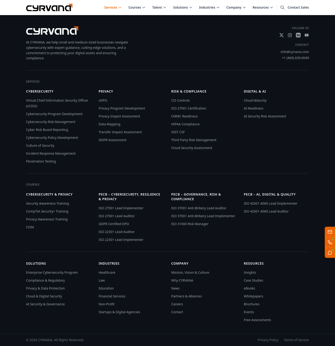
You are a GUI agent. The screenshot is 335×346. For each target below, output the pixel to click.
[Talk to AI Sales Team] (330, 242)
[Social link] (281, 35)
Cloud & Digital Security (44, 296)
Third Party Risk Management (193, 140)
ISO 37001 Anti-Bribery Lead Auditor (198, 208)
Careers (177, 304)
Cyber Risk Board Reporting (47, 129)
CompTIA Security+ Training (47, 211)
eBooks (249, 288)
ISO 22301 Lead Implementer (121, 239)
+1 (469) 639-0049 (295, 58)
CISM (30, 227)
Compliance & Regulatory (45, 280)
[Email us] (330, 232)
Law (102, 280)
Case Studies (253, 280)
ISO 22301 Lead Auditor (117, 232)
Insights (250, 272)
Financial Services (112, 296)
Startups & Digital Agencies (119, 312)
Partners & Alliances (186, 296)
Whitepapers (253, 296)
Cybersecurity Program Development (54, 114)
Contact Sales (298, 7)
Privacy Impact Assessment (119, 116)
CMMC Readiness (184, 116)
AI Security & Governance (45, 304)
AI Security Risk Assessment (265, 116)
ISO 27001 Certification (188, 108)
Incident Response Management (51, 153)
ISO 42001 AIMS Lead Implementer (270, 203)
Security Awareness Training (47, 203)
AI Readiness (253, 108)
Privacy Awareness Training (47, 219)
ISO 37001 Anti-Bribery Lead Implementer (203, 216)
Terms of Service (296, 340)
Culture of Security (40, 145)
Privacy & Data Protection (45, 288)
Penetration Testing (41, 161)
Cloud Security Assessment (191, 148)
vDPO (103, 100)
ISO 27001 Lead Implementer (121, 208)
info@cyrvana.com (295, 52)
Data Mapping (109, 124)
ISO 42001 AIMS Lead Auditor (266, 211)
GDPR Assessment (113, 140)
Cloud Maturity (255, 100)
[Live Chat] (330, 253)
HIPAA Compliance (185, 124)
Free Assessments (257, 320)
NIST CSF (178, 132)
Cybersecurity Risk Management (50, 122)
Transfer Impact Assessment (120, 132)
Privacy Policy (268, 340)
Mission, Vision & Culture (190, 272)
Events (249, 312)
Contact (177, 312)
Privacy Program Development (122, 108)
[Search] (282, 7)
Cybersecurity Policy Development (52, 137)
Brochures (251, 304)
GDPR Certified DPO (114, 224)
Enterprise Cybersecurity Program (52, 272)
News (175, 288)
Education (106, 288)
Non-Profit (106, 304)
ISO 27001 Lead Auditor (117, 216)
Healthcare (107, 272)
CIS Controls (180, 100)
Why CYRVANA (182, 280)
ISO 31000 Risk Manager (189, 224)
